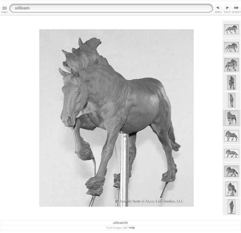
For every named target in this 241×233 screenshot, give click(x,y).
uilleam (22, 8)
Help (132, 227)
